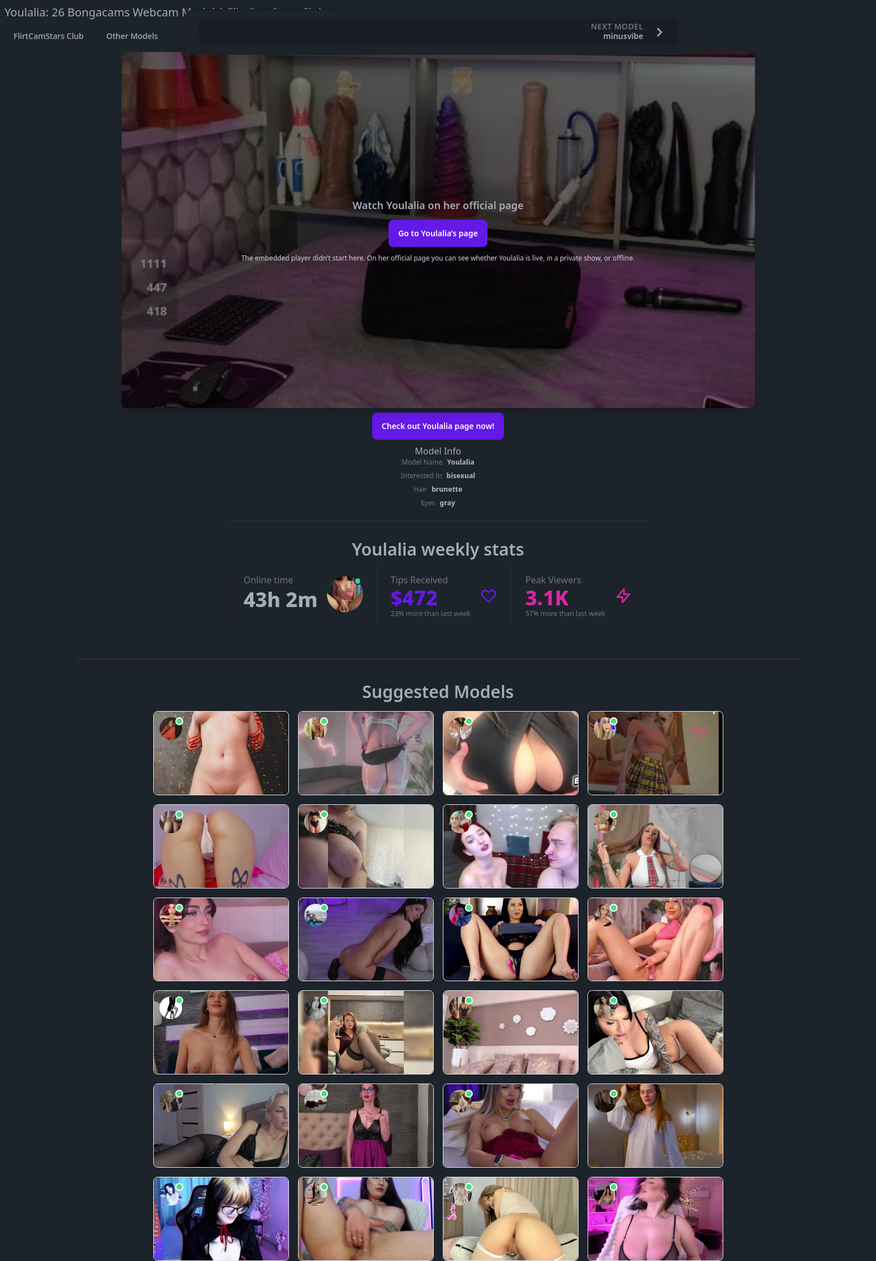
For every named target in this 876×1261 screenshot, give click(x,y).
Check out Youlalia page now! (438, 426)
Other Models (132, 36)
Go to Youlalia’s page (438, 233)
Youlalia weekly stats (438, 549)
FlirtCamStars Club (49, 36)
